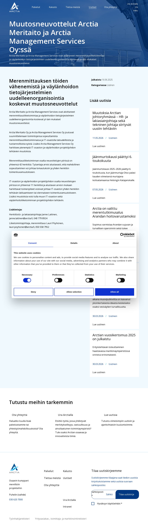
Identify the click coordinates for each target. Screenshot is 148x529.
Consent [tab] (32, 243)
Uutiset (92, 7)
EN (136, 7)
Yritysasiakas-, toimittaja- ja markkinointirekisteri (60, 518)
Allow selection (74, 292)
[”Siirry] (14, 7)
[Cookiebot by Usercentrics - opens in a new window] (122, 235)
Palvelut (36, 7)
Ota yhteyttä (110, 7)
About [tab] (116, 243)
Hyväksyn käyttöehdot (109, 503)
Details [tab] (74, 243)
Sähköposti (97, 493)
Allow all (114, 292)
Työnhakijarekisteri (19, 518)
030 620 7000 (16, 499)
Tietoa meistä (73, 7)
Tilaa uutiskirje (126, 494)
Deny (33, 292)
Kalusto (53, 7)
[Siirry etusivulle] (19, 468)
